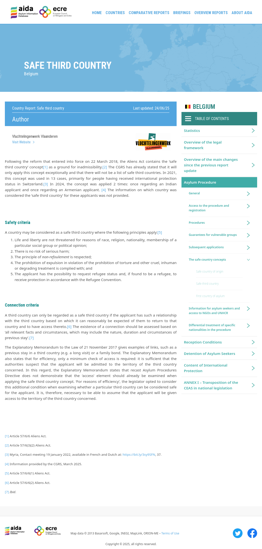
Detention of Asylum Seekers (209, 353)
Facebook (252, 533)
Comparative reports (149, 12)
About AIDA (242, 12)
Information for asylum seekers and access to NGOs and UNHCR (214, 310)
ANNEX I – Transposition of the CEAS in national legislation (211, 385)
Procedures (197, 223)
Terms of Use (170, 533)
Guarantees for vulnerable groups (213, 235)
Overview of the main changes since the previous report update (211, 165)
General (194, 193)
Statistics (192, 130)
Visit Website (21, 142)
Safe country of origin (209, 271)
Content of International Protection (205, 368)
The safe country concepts (207, 259)
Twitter (238, 533)
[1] (45, 166)
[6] (69, 326)
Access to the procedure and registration (209, 208)
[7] (31, 337)
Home (97, 12)
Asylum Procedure (200, 182)
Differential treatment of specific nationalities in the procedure (212, 327)
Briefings (181, 12)
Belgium (204, 106)
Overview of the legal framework (203, 145)
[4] (103, 189)
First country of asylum (210, 296)
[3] (45, 183)
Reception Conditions (203, 342)
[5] (160, 232)
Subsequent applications (206, 247)
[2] (104, 166)
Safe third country (207, 284)
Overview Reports (211, 12)
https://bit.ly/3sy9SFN (139, 454)
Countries (115, 12)
